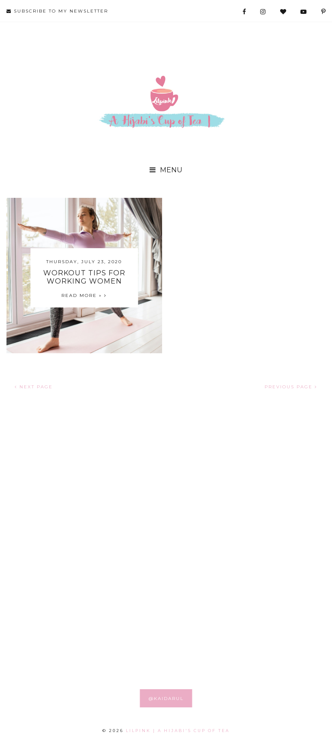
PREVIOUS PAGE (291, 387)
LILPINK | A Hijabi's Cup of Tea (178, 730)
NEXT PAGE (34, 387)
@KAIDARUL (166, 698)
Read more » (84, 295)
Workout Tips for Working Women (84, 277)
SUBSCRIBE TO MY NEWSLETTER (57, 11)
